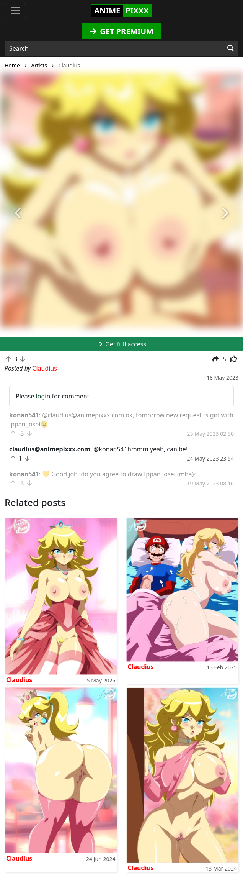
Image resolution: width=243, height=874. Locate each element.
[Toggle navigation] (15, 10)
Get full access (121, 344)
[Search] (230, 48)
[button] (18, 214)
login (43, 396)
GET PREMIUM (121, 31)
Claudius (19, 680)
